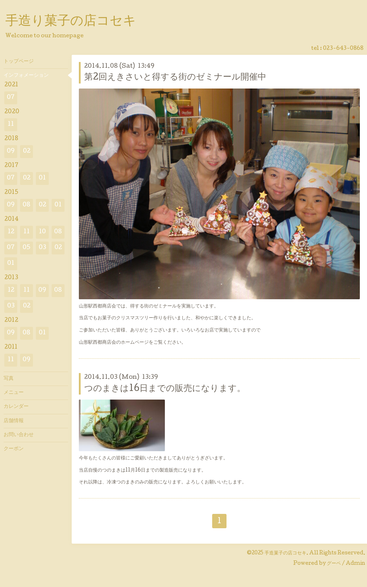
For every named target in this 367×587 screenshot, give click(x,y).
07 (11, 98)
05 (26, 248)
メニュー (14, 393)
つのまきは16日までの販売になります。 (165, 389)
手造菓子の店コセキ (285, 553)
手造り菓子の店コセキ (70, 22)
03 (42, 248)
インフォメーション (26, 75)
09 (11, 151)
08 (26, 205)
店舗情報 (14, 421)
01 (42, 178)
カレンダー (16, 407)
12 (11, 232)
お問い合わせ (19, 435)
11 (11, 124)
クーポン (14, 449)
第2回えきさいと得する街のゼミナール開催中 (175, 77)
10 (42, 232)
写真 (9, 379)
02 (26, 151)
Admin (355, 563)
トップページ (19, 62)
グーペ (334, 563)
